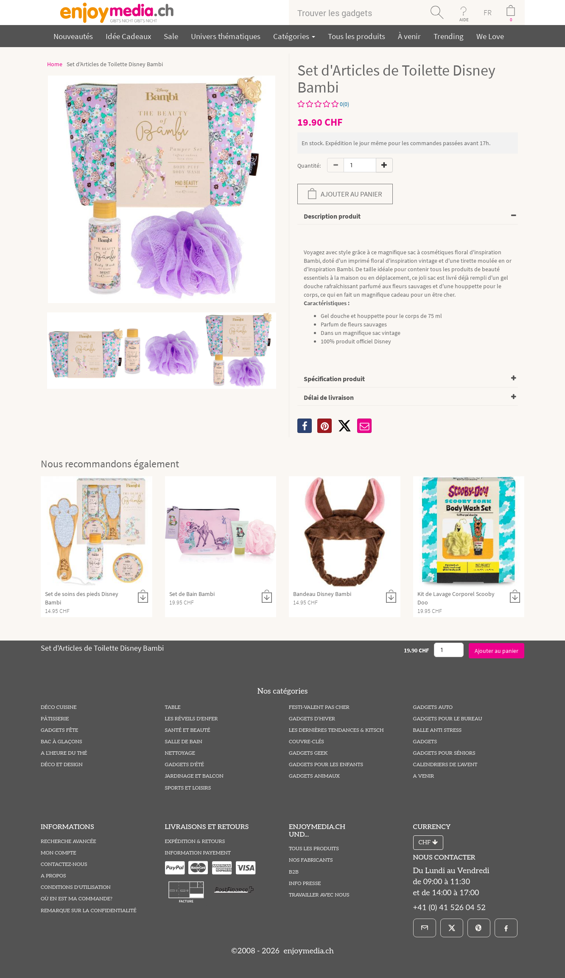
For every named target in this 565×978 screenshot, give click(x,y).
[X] (344, 426)
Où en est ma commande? (76, 899)
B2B (294, 872)
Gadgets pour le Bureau (447, 719)
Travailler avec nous (319, 895)
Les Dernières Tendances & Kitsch (336, 730)
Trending (449, 36)
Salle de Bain (183, 742)
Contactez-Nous (64, 864)
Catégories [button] (294, 36)
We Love (490, 36)
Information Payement (198, 853)
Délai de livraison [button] (329, 397)
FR (488, 12)
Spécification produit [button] (334, 378)
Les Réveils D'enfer (191, 719)
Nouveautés (73, 36)
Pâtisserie (55, 719)
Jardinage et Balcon (194, 776)
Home (54, 64)
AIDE (464, 19)
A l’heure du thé (64, 753)
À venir (409, 36)
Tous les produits (356, 36)
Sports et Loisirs (188, 788)
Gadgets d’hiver (312, 719)
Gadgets (425, 742)
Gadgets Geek (308, 753)
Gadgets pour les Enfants (326, 765)
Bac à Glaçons (61, 742)
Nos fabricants (311, 860)
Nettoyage (180, 753)
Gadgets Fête (59, 730)
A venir (423, 776)
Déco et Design (62, 765)
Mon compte (58, 853)
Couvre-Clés (306, 742)
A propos (53, 876)
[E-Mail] (424, 928)
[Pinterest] (478, 928)
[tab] (407, 216)
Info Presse (305, 883)
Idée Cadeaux (128, 36)
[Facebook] (506, 928)
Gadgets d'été (184, 765)
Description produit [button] (332, 216)
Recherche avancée (68, 841)
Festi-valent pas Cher (319, 707)
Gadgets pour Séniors (444, 753)
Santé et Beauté (187, 730)
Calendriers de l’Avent (445, 765)
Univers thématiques (225, 36)
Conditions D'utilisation (76, 887)
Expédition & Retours (195, 841)
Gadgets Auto (433, 707)
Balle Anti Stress (437, 730)
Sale (171, 36)
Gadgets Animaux (314, 776)
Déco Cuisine (58, 707)
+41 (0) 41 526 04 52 (449, 907)
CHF (428, 842)
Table (173, 707)
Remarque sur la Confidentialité (88, 911)
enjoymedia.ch (308, 951)
